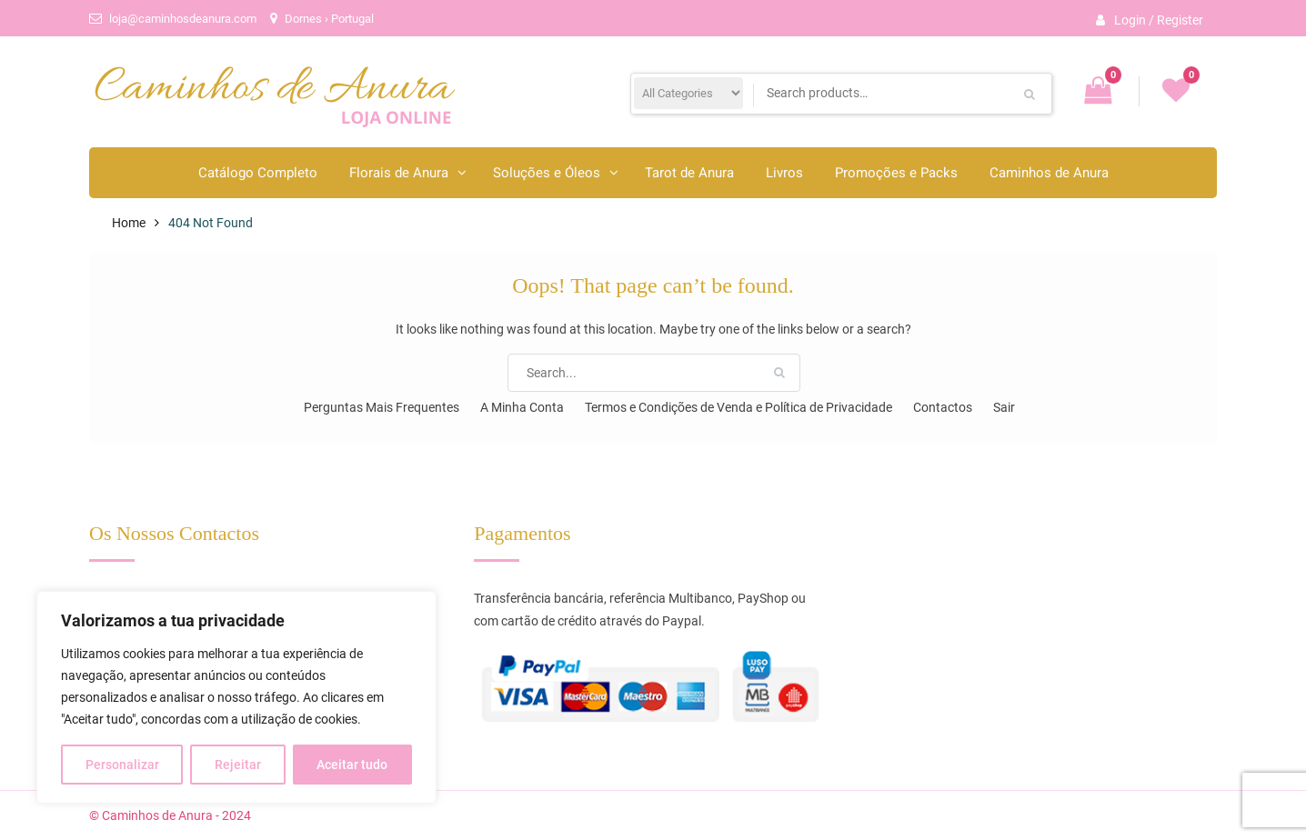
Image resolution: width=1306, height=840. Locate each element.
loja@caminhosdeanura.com (182, 18)
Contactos (942, 407)
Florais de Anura (398, 173)
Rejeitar (238, 764)
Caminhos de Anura (1049, 173)
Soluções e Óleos (546, 173)
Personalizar (122, 764)
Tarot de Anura (689, 173)
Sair (1004, 407)
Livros (784, 173)
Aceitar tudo (351, 764)
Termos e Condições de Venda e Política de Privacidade (738, 407)
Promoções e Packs (896, 173)
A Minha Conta (522, 407)
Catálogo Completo (257, 173)
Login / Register (1158, 20)
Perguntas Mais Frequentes (381, 407)
